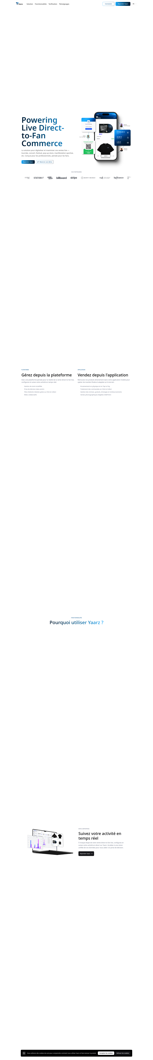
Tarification (53, 4)
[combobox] (135, 4)
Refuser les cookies (123, 1053)
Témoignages (64, 4)
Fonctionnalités (41, 4)
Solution (30, 4)
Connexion (108, 4)
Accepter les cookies (106, 1053)
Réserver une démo (44, 162)
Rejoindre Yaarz (123, 4)
